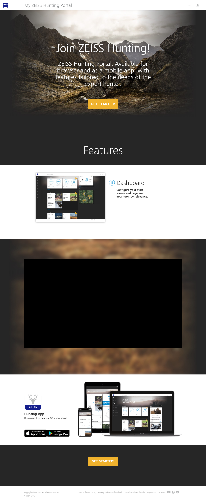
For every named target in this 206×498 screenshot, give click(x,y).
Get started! (103, 461)
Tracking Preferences (105, 492)
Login (189, 5)
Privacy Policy (91, 492)
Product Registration (148, 492)
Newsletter (134, 492)
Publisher (81, 492)
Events (126, 492)
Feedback (118, 492)
